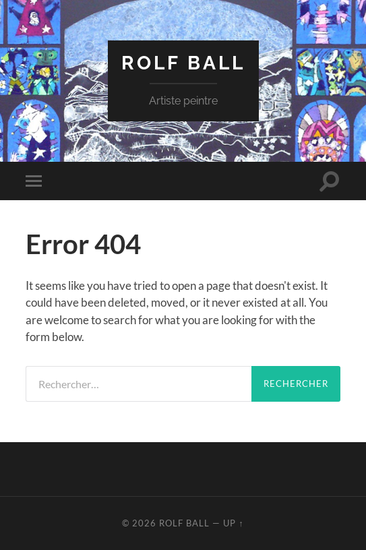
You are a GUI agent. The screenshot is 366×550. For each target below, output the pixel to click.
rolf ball (183, 63)
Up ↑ (233, 523)
